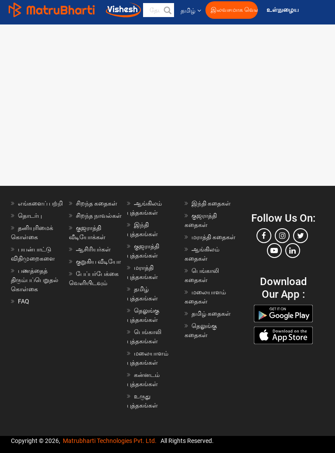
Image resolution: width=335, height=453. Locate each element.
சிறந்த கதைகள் (96, 203)
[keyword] (158, 10)
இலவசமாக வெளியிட (234, 9)
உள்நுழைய (283, 9)
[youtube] (274, 250)
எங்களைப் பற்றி (40, 203)
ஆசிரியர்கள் (93, 249)
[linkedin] (292, 250)
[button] (167, 10)
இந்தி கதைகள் (211, 203)
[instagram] (282, 235)
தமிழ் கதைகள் (211, 313)
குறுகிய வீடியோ (98, 261)
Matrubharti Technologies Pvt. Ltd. (110, 440)
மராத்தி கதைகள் (213, 236)
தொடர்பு (30, 215)
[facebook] (263, 235)
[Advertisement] (167, 81)
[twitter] (300, 235)
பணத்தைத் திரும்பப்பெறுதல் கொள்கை (34, 280)
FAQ (23, 301)
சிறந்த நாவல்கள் (99, 215)
